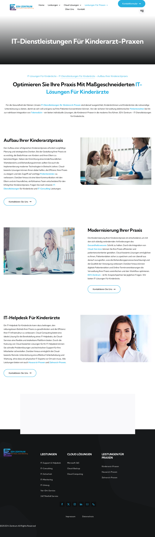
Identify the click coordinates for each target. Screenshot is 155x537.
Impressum (70, 516)
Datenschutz (88, 516)
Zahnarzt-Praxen (109, 477)
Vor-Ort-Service (47, 490)
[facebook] (62, 504)
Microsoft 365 (73, 463)
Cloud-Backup (73, 468)
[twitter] (68, 504)
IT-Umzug (44, 485)
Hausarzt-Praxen (109, 472)
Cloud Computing (75, 474)
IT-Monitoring (46, 479)
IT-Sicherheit (46, 474)
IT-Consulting (46, 468)
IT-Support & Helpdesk (50, 463)
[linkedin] (81, 504)
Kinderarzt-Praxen (110, 466)
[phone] (93, 504)
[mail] (87, 504)
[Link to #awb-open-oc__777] (141, 11)
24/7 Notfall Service (49, 496)
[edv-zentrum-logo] (22, 5)
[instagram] (74, 504)
